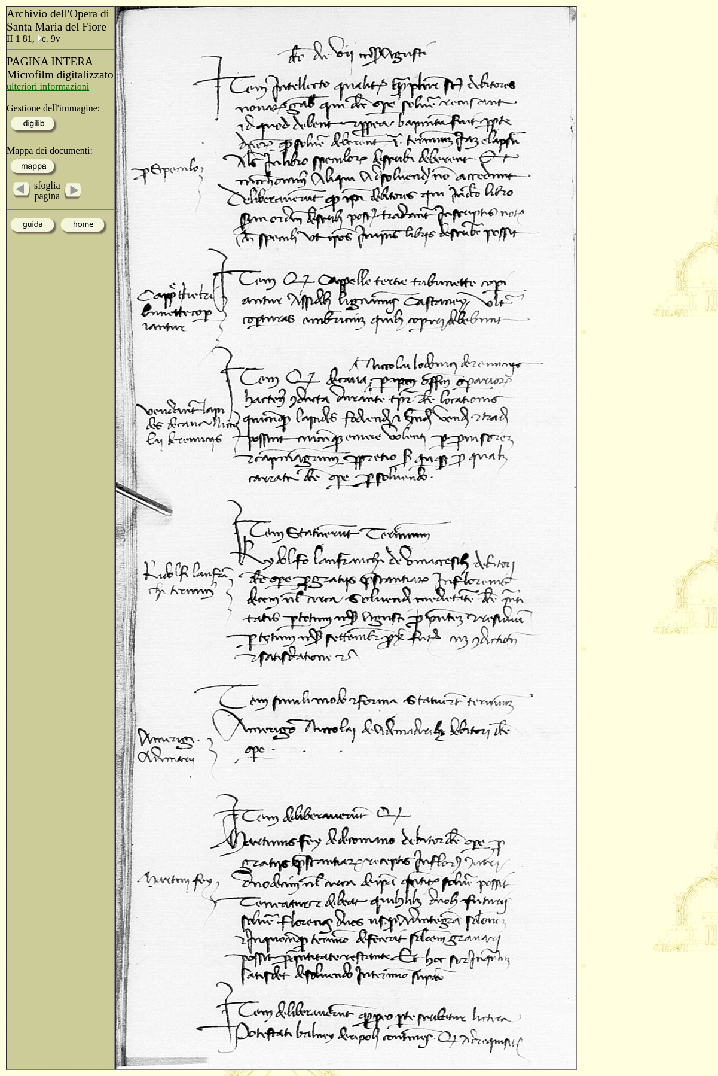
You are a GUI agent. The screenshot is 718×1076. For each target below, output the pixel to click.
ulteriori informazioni (48, 86)
